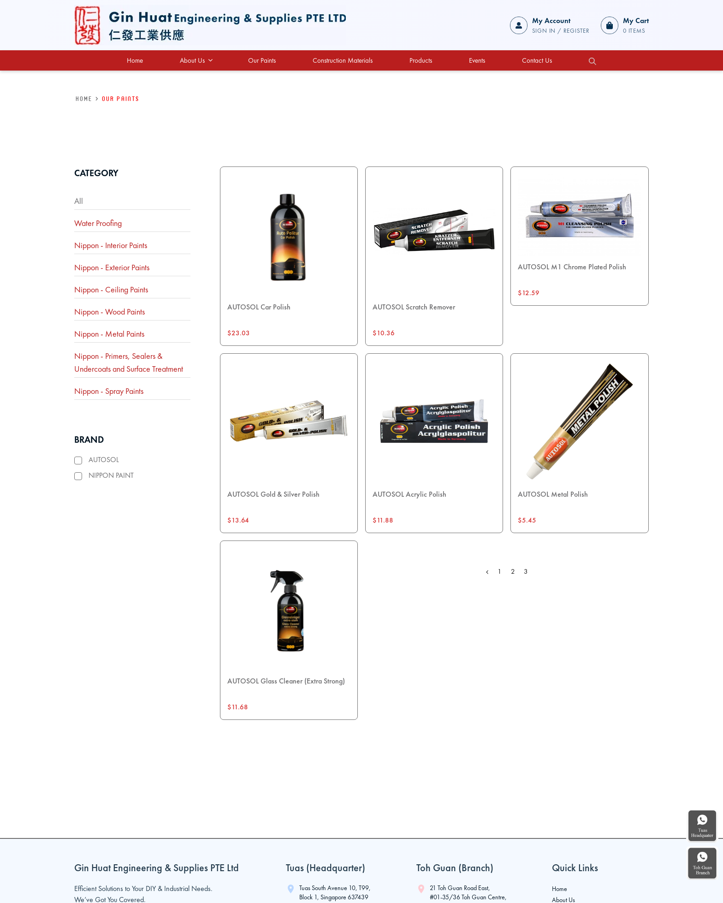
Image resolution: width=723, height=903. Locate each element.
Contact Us (537, 60)
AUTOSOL (104, 459)
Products (420, 60)
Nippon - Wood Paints (109, 311)
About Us (196, 60)
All (78, 201)
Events (477, 60)
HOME (84, 98)
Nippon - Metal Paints (109, 333)
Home (135, 60)
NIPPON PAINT (111, 475)
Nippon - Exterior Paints (111, 267)
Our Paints (262, 60)
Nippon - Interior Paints (110, 245)
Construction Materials (343, 60)
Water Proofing (98, 223)
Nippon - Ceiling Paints (111, 289)
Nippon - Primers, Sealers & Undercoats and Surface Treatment (128, 362)
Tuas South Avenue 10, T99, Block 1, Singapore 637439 (335, 892)
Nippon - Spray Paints (108, 391)
